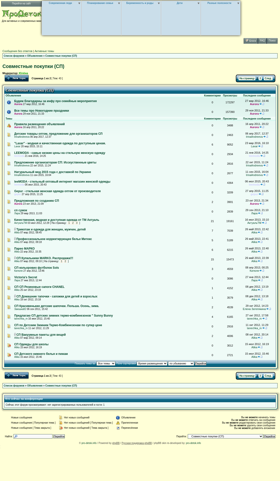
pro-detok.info (88, 443)
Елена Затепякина (254, 308)
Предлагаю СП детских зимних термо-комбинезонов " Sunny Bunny (63, 315)
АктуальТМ (20, 223)
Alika (17, 232)
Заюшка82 (20, 309)
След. (268, 78)
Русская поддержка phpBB (137, 443)
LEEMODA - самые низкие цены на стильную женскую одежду (59, 153)
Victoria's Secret (25, 277)
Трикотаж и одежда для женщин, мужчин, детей (51, 229)
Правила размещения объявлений (39, 124)
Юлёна (23, 73)
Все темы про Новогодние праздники (41, 110)
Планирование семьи (100, 3)
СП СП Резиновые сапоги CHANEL (39, 287)
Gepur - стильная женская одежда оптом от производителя (57, 191)
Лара (17, 213)
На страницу (247, 78)
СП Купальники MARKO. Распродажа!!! (44, 258)
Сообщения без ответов (17, 51)
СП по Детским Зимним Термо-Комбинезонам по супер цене (58, 325)
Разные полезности (219, 3)
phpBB (116, 443)
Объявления (35, 55)
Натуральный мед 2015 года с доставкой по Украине (52, 172)
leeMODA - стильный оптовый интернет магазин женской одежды (62, 181)
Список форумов (14, 55)
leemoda (19, 156)
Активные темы (44, 51)
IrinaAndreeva (21, 136)
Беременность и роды (140, 3)
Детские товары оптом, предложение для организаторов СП (58, 133)
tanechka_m (20, 318)
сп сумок (20, 210)
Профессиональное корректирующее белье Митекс (54, 239)
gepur (17, 194)
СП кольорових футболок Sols (36, 267)
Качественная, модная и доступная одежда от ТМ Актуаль (56, 220)
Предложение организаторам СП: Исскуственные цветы (55, 162)
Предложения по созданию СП (36, 200)
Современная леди (60, 3)
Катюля (18, 270)
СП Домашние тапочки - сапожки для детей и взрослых (56, 296)
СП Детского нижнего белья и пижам (41, 354)
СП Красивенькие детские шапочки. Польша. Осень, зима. (56, 306)
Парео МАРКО (24, 248)
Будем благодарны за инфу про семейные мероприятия (55, 101)
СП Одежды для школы (31, 344)
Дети (180, 3)
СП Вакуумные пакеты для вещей (41, 334)
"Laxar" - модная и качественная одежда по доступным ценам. (60, 143)
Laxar (17, 146)
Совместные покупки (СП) (61, 55)
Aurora (18, 104)
